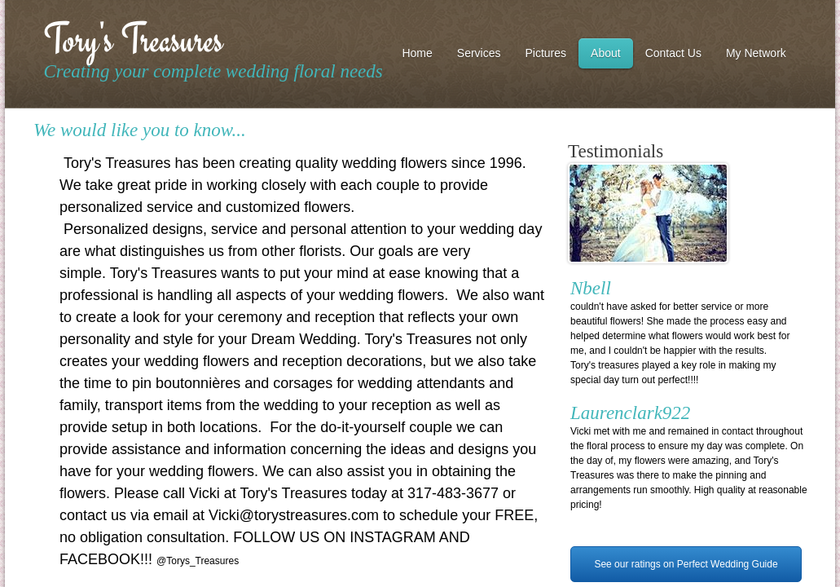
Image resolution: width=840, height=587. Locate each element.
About (606, 53)
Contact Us (673, 53)
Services (479, 53)
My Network (756, 53)
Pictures (546, 53)
